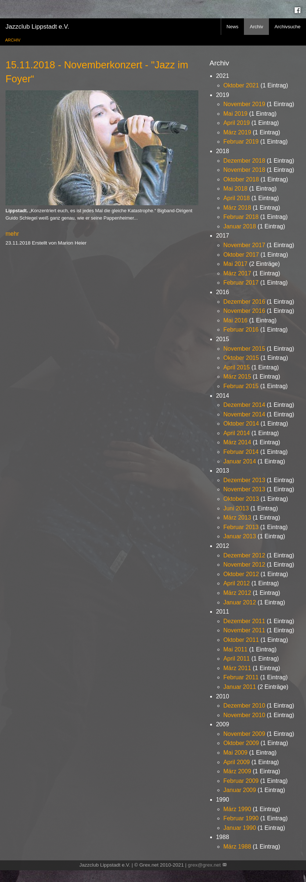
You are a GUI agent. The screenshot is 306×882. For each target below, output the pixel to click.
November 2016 (244, 311)
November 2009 (244, 734)
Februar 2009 (241, 781)
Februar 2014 (241, 452)
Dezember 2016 (244, 302)
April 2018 (236, 198)
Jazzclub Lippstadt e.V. (37, 26)
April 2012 (236, 583)
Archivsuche (287, 26)
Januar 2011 (239, 687)
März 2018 (237, 208)
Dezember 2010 (244, 705)
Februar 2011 (241, 677)
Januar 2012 (239, 602)
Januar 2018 (239, 226)
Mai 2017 (235, 264)
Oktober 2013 (241, 499)
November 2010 (244, 715)
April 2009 (236, 762)
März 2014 (237, 442)
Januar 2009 (239, 790)
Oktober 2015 (241, 358)
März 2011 (237, 668)
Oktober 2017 (241, 255)
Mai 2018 (235, 188)
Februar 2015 (241, 386)
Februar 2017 (241, 282)
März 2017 (237, 273)
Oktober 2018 (241, 179)
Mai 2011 (235, 649)
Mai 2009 (235, 752)
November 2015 (244, 349)
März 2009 (237, 771)
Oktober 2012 (241, 574)
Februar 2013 (241, 527)
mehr (12, 234)
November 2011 (244, 630)
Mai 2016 (235, 320)
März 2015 (237, 376)
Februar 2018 (241, 217)
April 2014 (236, 433)
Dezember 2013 (244, 480)
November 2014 (244, 414)
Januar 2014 (239, 461)
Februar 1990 (241, 818)
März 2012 (237, 593)
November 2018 (244, 170)
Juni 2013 (236, 508)
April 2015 (236, 367)
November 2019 (244, 104)
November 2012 (244, 564)
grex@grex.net (204, 865)
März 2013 (237, 517)
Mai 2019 (235, 114)
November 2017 (244, 245)
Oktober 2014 (241, 423)
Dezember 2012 (244, 555)
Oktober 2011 (241, 640)
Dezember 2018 (244, 161)
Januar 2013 (239, 536)
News (233, 26)
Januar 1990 (239, 828)
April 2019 (236, 123)
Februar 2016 (241, 329)
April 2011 (236, 658)
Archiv (256, 26)
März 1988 (237, 846)
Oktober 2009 (241, 743)
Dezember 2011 (244, 621)
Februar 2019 (241, 141)
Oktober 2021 (241, 85)
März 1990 (237, 809)
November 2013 (244, 489)
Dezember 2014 (244, 405)
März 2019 (237, 132)
